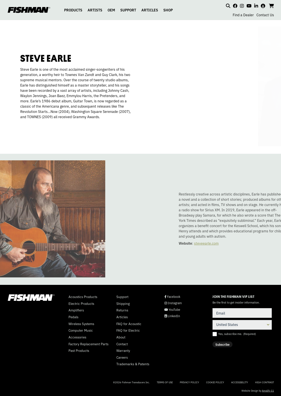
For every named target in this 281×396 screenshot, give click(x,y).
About (120, 337)
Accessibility (239, 382)
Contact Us (265, 14)
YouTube (172, 309)
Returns (122, 310)
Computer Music (80, 330)
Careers (122, 357)
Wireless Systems (81, 324)
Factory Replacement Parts (88, 344)
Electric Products (81, 303)
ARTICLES (149, 9)
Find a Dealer (243, 14)
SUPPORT (128, 9)
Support (122, 297)
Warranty (123, 350)
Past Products (78, 350)
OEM (111, 9)
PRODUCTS (73, 9)
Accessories (77, 337)
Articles (122, 317)
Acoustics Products (82, 297)
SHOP (168, 9)
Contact (122, 344)
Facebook (172, 297)
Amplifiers (76, 310)
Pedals (73, 317)
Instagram (173, 303)
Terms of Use (165, 382)
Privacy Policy (189, 382)
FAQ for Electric (128, 330)
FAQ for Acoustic (128, 324)
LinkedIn (172, 316)
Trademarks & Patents (132, 364)
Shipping (123, 303)
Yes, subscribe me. (237, 334)
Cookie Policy (215, 382)
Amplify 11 (268, 390)
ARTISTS (95, 9)
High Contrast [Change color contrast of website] (264, 382)
